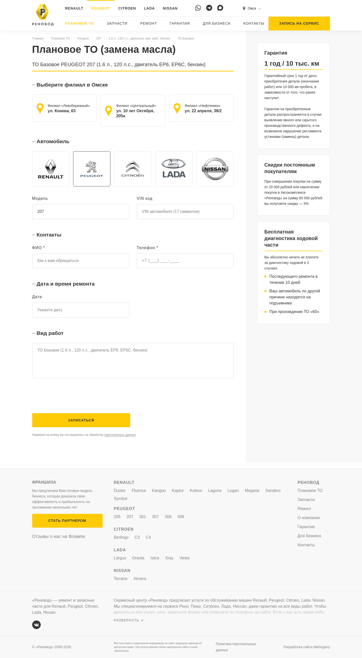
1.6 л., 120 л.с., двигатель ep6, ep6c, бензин (139, 38)
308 (168, 517)
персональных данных (120, 440)
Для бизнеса (217, 23)
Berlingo (121, 537)
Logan (233, 490)
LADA (149, 8)
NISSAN (170, 8)
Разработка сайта (307, 647)
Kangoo (159, 490)
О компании (309, 518)
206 (117, 517)
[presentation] (70, 401)
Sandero (273, 490)
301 (142, 517)
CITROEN (127, 8)
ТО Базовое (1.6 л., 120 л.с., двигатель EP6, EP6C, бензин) (133, 363)
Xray (169, 558)
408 (180, 517)
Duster (120, 490)
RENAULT (74, 8)
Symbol (120, 498)
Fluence (139, 490)
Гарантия (180, 23)
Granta (138, 558)
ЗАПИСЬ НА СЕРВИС (299, 23)
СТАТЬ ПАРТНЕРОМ (67, 521)
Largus (120, 558)
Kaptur (178, 490)
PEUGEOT (100, 8)
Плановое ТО (79, 23)
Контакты (253, 23)
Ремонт (148, 23)
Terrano (120, 578)
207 (98, 38)
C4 (148, 537)
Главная (38, 38)
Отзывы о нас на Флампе (58, 536)
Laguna (214, 490)
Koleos (196, 490)
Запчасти (117, 23)
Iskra (154, 558)
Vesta (184, 558)
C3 (137, 537)
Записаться (81, 426)
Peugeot (83, 38)
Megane (252, 490)
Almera (139, 578)
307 (155, 517)
